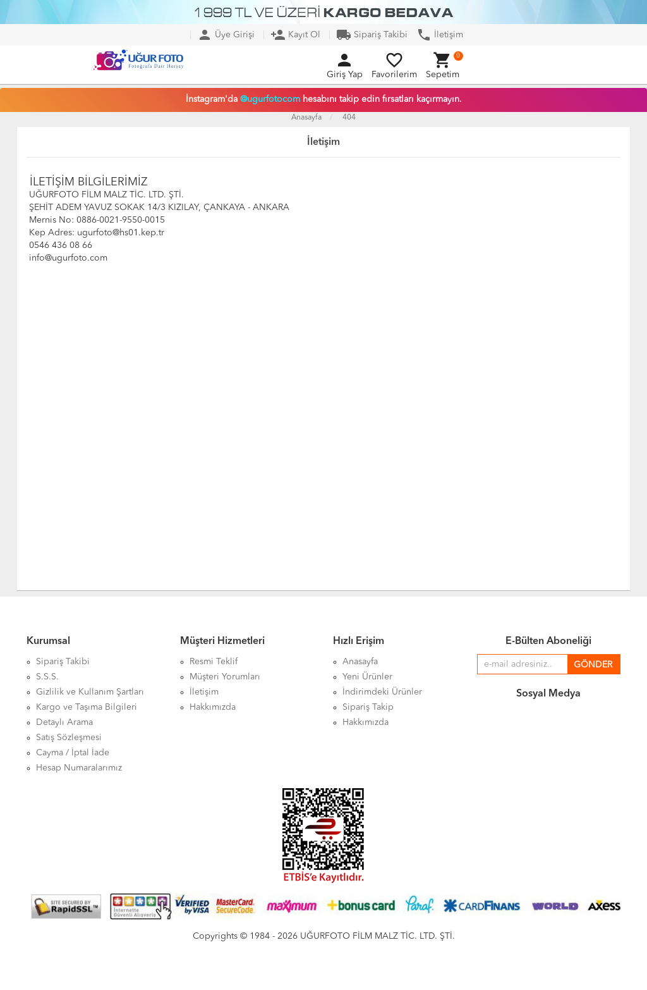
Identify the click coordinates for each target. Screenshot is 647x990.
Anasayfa (306, 117)
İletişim (439, 34)
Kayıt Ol (295, 34)
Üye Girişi (226, 34)
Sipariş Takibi (372, 34)
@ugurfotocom (270, 99)
